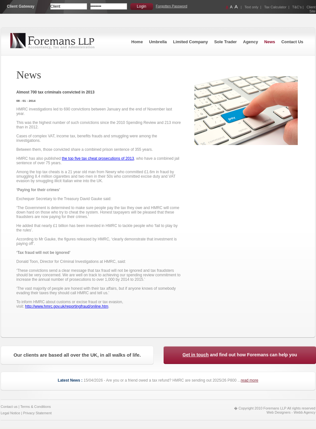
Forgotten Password (171, 6)
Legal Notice (10, 413)
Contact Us (292, 41)
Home (137, 41)
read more (249, 380)
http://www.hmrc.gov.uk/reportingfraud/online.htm (66, 306)
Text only (251, 7)
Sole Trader (225, 41)
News (269, 41)
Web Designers (279, 412)
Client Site (310, 9)
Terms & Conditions (35, 407)
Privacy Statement (37, 413)
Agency (250, 41)
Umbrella (158, 41)
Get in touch (195, 354)
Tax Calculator (275, 7)
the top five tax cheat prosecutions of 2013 (98, 158)
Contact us (9, 407)
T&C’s (297, 7)
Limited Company (190, 41)
